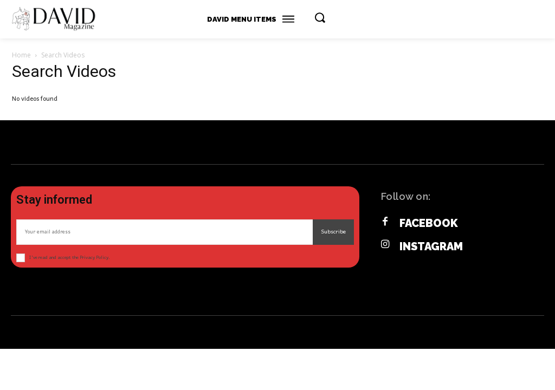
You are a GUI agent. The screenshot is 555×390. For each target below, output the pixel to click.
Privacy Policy (94, 257)
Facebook (428, 223)
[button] (320, 17)
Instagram (431, 246)
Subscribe (333, 232)
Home (21, 55)
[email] (164, 232)
